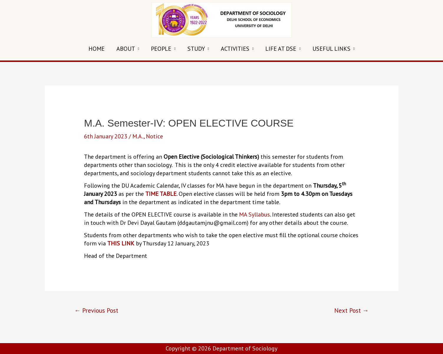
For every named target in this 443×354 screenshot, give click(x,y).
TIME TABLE (161, 194)
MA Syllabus (254, 214)
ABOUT (125, 49)
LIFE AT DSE (280, 49)
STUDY (196, 49)
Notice (154, 136)
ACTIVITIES (235, 49)
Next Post (351, 310)
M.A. (138, 136)
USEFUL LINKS (331, 49)
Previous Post (96, 310)
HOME (96, 49)
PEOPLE (161, 49)
